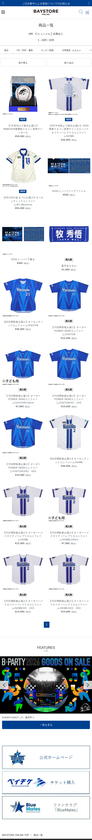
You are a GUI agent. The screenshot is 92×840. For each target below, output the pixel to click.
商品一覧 (38, 835)
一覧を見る (46, 724)
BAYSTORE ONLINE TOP (15, 835)
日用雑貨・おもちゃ (71, 50)
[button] (23, 62)
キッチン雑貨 (47, 50)
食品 (6, 50)
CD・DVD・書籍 (25, 50)
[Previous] (3, 3)
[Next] (89, 3)
